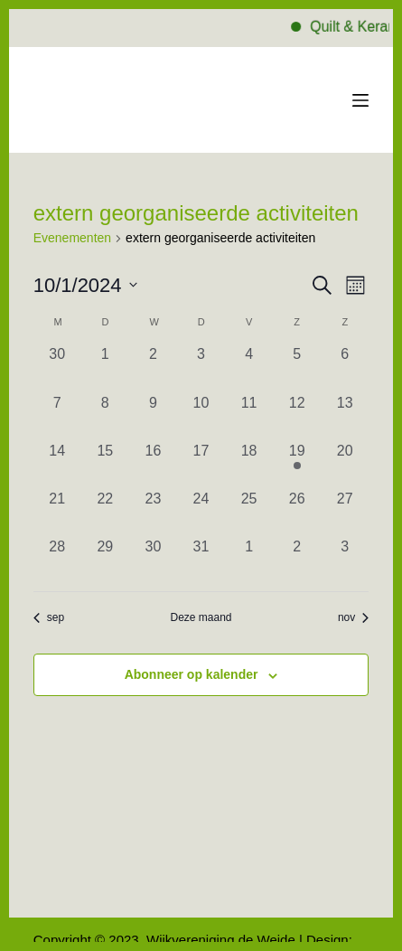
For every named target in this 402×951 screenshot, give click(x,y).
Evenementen (72, 238)
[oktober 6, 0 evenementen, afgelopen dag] (345, 367)
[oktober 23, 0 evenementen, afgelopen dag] (153, 512)
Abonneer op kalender (191, 674)
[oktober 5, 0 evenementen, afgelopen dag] (297, 367)
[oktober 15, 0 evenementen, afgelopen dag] (105, 464)
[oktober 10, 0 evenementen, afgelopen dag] (201, 416)
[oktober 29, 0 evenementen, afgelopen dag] (105, 560)
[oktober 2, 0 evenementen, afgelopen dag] (153, 367)
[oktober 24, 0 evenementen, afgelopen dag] (201, 512)
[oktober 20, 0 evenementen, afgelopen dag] (345, 464)
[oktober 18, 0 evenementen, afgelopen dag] (249, 464)
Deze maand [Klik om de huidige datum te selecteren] (200, 617)
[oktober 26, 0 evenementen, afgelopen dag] (297, 512)
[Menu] (360, 100)
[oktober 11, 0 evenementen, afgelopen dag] (249, 416)
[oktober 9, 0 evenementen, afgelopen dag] (153, 416)
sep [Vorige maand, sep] (48, 617)
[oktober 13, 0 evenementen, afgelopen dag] (345, 416)
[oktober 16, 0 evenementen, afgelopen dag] (153, 464)
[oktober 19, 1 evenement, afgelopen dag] (297, 464)
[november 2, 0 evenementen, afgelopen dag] (297, 560)
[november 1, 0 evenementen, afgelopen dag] (249, 560)
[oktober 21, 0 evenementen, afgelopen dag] (57, 512)
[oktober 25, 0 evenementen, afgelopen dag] (249, 512)
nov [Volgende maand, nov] (353, 617)
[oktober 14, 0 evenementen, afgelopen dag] (57, 464)
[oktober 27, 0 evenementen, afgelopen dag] (345, 512)
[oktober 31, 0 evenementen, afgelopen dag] (201, 560)
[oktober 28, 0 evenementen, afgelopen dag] (57, 560)
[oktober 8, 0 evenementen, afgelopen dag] (105, 416)
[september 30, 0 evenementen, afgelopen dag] (57, 367)
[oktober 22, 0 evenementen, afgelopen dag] (105, 512)
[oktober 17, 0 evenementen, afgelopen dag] (201, 464)
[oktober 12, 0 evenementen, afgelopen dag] (297, 416)
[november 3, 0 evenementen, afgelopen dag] (345, 560)
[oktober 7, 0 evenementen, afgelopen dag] (57, 416)
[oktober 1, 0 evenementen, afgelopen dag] (105, 367)
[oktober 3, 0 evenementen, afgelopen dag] (201, 367)
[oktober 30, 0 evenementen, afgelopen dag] (153, 560)
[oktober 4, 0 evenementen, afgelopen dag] (249, 367)
